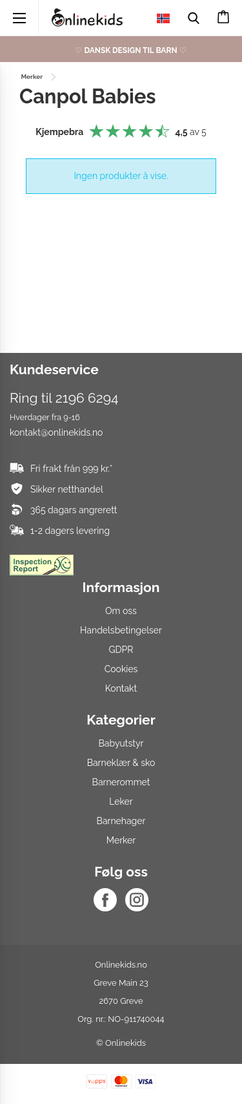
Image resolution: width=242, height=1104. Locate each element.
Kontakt (121, 688)
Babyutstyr (121, 743)
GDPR (121, 649)
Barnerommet (121, 782)
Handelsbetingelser (121, 630)
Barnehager (121, 821)
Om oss (121, 611)
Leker (120, 801)
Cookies (121, 669)
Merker (121, 840)
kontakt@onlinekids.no (56, 432)
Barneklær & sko (121, 763)
